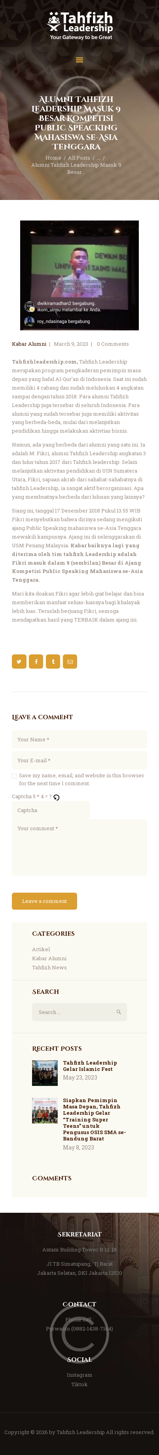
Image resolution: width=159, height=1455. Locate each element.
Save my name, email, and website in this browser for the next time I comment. (81, 779)
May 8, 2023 (78, 1147)
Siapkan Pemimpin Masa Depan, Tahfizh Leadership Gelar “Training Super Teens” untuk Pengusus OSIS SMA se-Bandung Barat (94, 1119)
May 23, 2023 (80, 1077)
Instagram (80, 1374)
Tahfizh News (49, 967)
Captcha (22, 796)
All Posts (79, 157)
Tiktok (79, 1384)
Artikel (41, 949)
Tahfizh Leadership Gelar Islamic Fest (90, 1065)
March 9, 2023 (71, 343)
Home (53, 157)
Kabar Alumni (29, 343)
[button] (57, 796)
